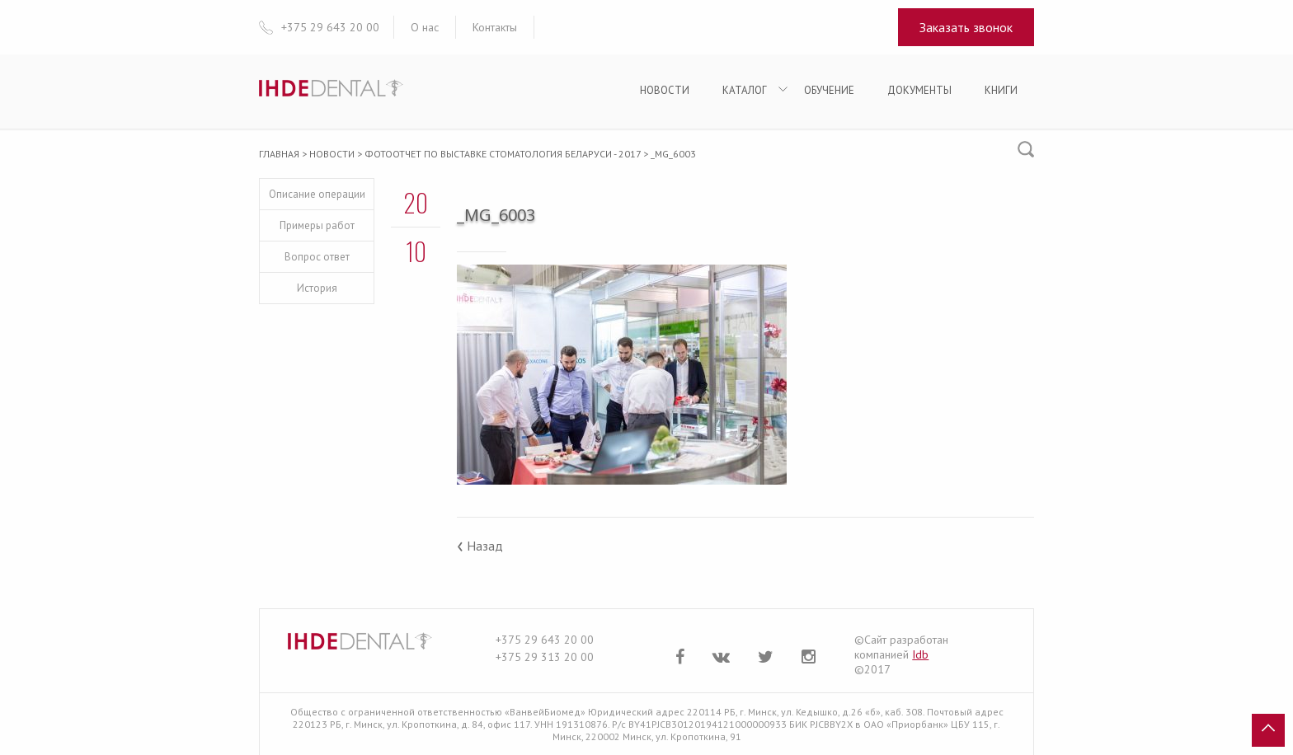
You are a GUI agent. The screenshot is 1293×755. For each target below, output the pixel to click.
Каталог (744, 90)
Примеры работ (317, 225)
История (317, 288)
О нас (425, 27)
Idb (920, 654)
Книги (1001, 90)
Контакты (495, 27)
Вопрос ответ (317, 257)
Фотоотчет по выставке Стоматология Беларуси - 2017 (502, 154)
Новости (664, 90)
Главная (279, 154)
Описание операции (317, 194)
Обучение (829, 90)
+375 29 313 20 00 (545, 656)
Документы (919, 90)
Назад (480, 545)
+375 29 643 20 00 (545, 639)
